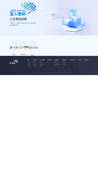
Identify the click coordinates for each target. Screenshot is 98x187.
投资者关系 (72, 76)
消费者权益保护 (57, 81)
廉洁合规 (86, 76)
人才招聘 (79, 76)
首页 (28, 76)
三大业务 (28, 79)
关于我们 (28, 83)
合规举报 (70, 89)
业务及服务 (42, 76)
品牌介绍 (34, 79)
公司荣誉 (34, 83)
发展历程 (34, 81)
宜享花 (41, 79)
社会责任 (56, 76)
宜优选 (41, 83)
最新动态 (28, 81)
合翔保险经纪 (42, 81)
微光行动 (55, 79)
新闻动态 (64, 76)
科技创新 (50, 76)
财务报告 (64, 81)
